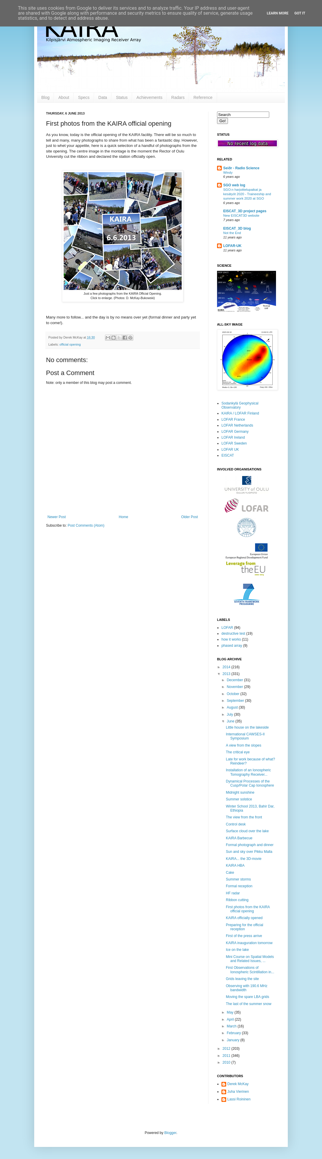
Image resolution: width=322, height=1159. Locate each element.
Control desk (236, 824)
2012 (227, 1049)
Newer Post (56, 517)
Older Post (189, 517)
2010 (227, 1062)
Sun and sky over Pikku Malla (249, 852)
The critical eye (238, 752)
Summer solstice (239, 799)
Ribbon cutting (237, 900)
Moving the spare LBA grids (247, 997)
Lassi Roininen (239, 1099)
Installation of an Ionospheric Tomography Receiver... (248, 772)
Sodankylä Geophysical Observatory (239, 405)
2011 (227, 1056)
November (235, 687)
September (236, 701)
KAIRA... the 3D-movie (244, 859)
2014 (227, 667)
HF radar (233, 893)
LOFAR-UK (232, 246)
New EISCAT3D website (241, 215)
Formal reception (239, 886)
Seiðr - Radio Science (241, 168)
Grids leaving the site (242, 979)
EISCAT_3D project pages (244, 211)
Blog (45, 97)
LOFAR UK (230, 449)
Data (102, 97)
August (233, 707)
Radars (178, 97)
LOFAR (227, 628)
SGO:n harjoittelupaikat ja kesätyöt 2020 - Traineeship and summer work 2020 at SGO (247, 194)
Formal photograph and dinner (249, 845)
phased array (231, 646)
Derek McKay (238, 1084)
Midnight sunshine (240, 792)
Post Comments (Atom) (86, 525)
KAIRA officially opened (244, 918)
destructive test (233, 633)
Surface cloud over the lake (247, 831)
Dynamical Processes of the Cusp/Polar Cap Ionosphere (250, 783)
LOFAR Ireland (233, 437)
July (230, 714)
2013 (227, 674)
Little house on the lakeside (247, 727)
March (232, 1026)
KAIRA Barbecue (239, 838)
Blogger (170, 1133)
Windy (228, 172)
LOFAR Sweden (234, 443)
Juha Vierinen (238, 1092)
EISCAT (227, 455)
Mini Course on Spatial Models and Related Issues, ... (250, 959)
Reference (203, 97)
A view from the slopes (243, 745)
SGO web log (234, 185)
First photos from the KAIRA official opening (248, 909)
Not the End (232, 233)
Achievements (149, 97)
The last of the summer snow (248, 1004)
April (231, 1019)
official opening (70, 344)
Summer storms (238, 879)
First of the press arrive (244, 936)
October (233, 694)
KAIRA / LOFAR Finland (240, 413)
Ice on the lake (237, 950)
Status (122, 97)
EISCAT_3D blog (237, 228)
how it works (231, 639)
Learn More (278, 13)
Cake (230, 873)
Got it (299, 13)
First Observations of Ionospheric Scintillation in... (250, 970)
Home (123, 517)
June (231, 721)
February (234, 1033)
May (230, 1012)
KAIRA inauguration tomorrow (249, 943)
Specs (84, 97)
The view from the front (244, 817)
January (233, 1040)
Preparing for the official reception (244, 927)
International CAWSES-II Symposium (245, 736)
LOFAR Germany (235, 432)
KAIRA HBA (235, 865)
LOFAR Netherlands (237, 425)
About (63, 97)
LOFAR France (233, 419)
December (235, 680)
